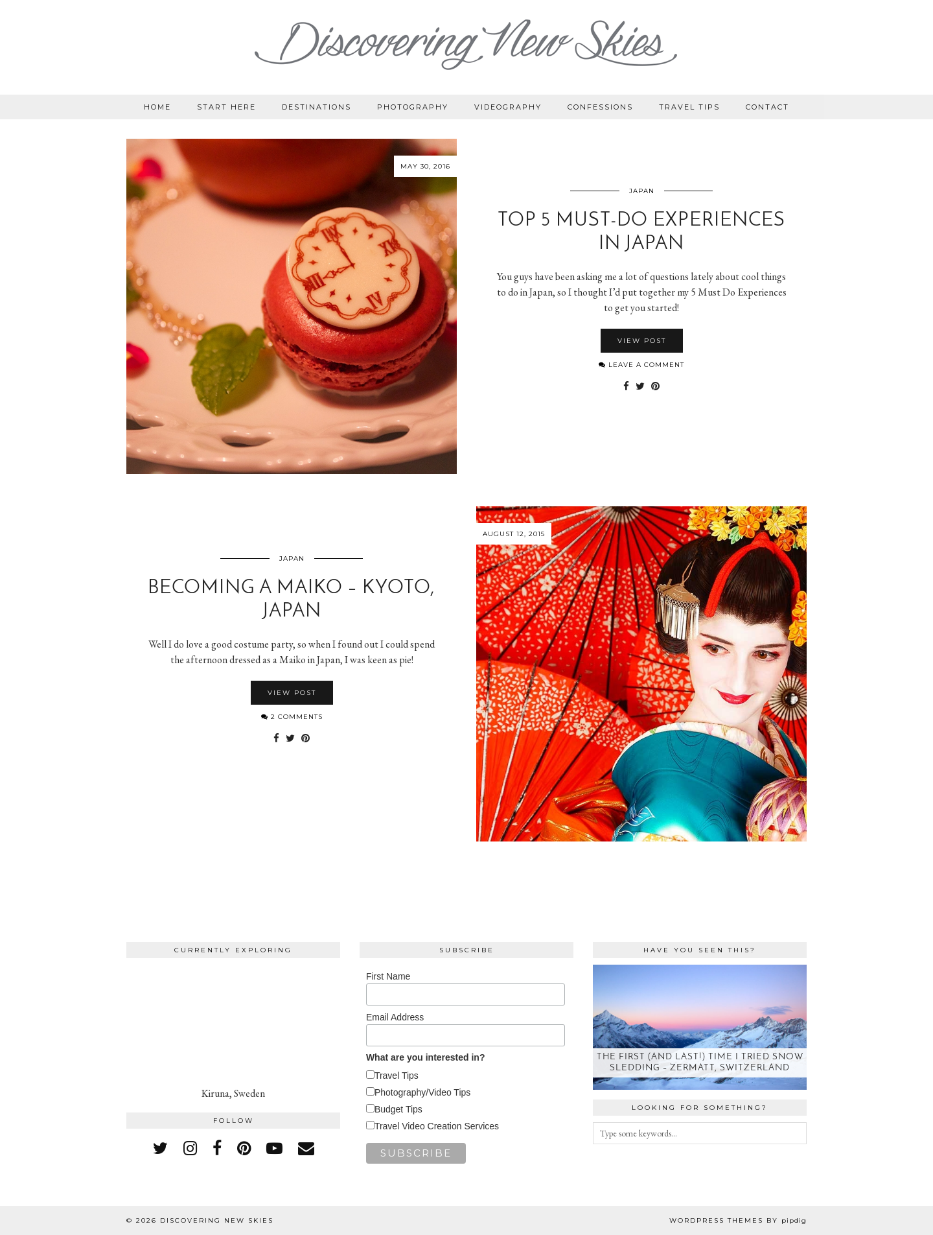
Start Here (226, 107)
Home (157, 107)
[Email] (306, 1148)
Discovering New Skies (216, 1220)
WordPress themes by (738, 1220)
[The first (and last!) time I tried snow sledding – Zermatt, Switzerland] (700, 1027)
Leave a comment (641, 364)
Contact (767, 107)
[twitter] (160, 1148)
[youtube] (274, 1148)
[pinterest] (244, 1148)
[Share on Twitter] (640, 386)
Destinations (316, 107)
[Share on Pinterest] (655, 386)
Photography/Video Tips (422, 1092)
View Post (641, 340)
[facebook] (217, 1148)
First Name (388, 976)
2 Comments (292, 716)
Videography (508, 107)
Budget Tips (398, 1109)
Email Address (395, 1017)
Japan (641, 191)
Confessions (600, 107)
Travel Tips (689, 107)
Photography (412, 107)
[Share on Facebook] (626, 386)
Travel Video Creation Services (436, 1126)
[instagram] (190, 1148)
